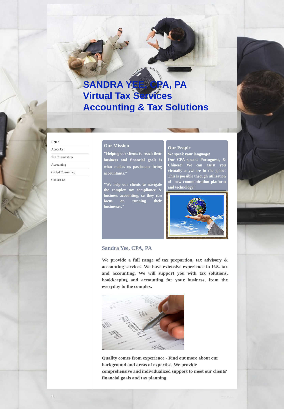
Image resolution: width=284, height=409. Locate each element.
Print (56, 397)
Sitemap (67, 397)
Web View (227, 397)
